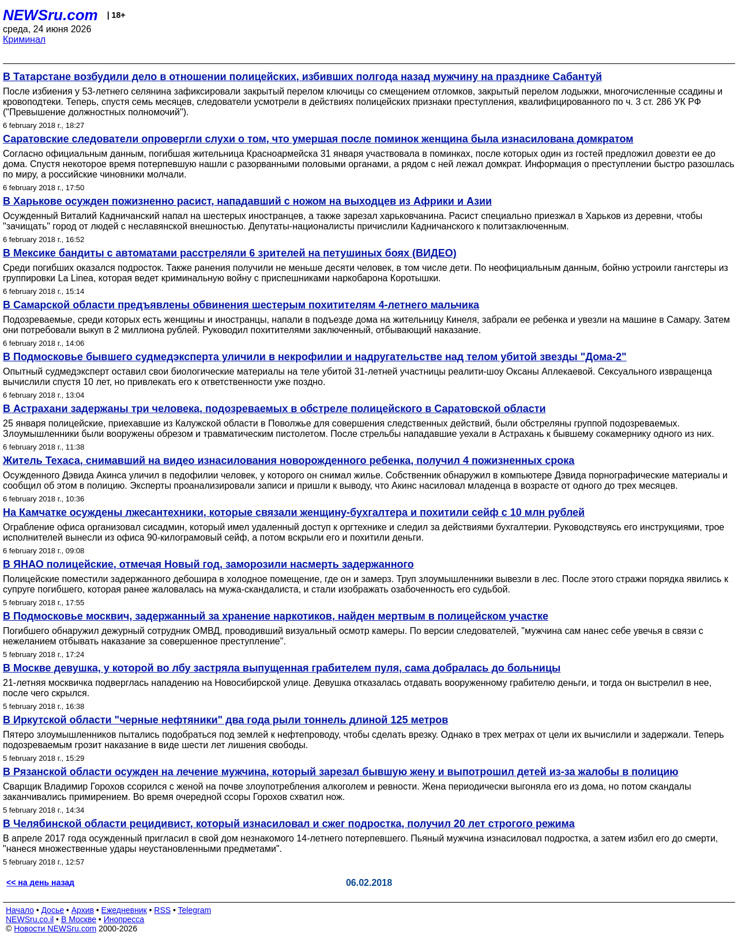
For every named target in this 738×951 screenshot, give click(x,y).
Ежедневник (124, 910)
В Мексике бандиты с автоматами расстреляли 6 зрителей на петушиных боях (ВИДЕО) (230, 253)
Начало (20, 910)
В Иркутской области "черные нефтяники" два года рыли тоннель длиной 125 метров (225, 720)
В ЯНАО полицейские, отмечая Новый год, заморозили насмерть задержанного (208, 564)
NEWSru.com (50, 15)
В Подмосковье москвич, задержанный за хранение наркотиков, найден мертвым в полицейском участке (275, 616)
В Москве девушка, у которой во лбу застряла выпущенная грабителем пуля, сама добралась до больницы (281, 668)
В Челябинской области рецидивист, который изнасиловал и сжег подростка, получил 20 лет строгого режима (289, 823)
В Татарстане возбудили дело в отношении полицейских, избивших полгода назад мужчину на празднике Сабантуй (302, 76)
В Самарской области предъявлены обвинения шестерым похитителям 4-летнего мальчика (241, 305)
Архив (82, 910)
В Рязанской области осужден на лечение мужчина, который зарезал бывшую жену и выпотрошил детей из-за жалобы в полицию (341, 772)
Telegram (195, 910)
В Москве (78, 919)
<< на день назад (40, 882)
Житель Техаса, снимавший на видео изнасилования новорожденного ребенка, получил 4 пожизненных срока (288, 460)
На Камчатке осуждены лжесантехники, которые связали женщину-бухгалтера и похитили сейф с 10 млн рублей (294, 512)
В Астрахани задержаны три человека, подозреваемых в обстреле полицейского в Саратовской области (274, 408)
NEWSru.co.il (30, 919)
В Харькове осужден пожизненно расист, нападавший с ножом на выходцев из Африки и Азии (247, 201)
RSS (162, 910)
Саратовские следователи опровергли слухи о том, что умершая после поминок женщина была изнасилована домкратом (318, 139)
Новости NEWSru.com (55, 928)
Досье (52, 910)
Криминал (24, 39)
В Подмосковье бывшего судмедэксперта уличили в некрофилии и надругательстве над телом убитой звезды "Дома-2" (315, 357)
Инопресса (124, 919)
